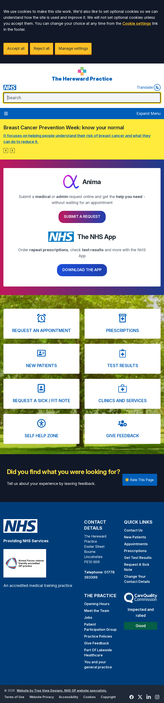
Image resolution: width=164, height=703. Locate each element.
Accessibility (68, 697)
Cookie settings (136, 23)
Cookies (89, 697)
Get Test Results (138, 557)
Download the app (82, 269)
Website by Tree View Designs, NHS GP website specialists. (62, 690)
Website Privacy (41, 697)
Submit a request (82, 216)
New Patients (135, 537)
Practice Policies (98, 636)
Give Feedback (96, 643)
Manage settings (73, 48)
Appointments (136, 544)
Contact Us (133, 530)
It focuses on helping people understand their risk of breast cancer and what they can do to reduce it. (77, 138)
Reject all (42, 48)
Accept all (16, 48)
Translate (149, 87)
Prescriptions (135, 551)
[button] (5, 150)
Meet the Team (96, 610)
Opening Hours (97, 604)
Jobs (88, 617)
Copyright (108, 697)
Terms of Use (14, 697)
